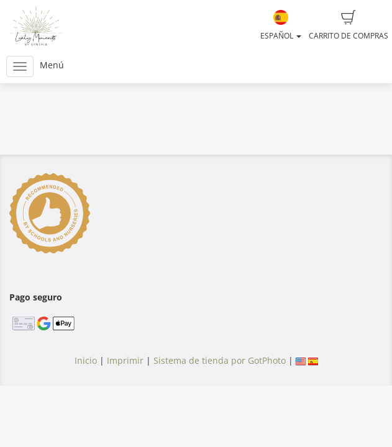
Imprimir (125, 360)
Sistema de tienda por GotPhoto (219, 360)
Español (280, 25)
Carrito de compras (348, 25)
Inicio (86, 360)
